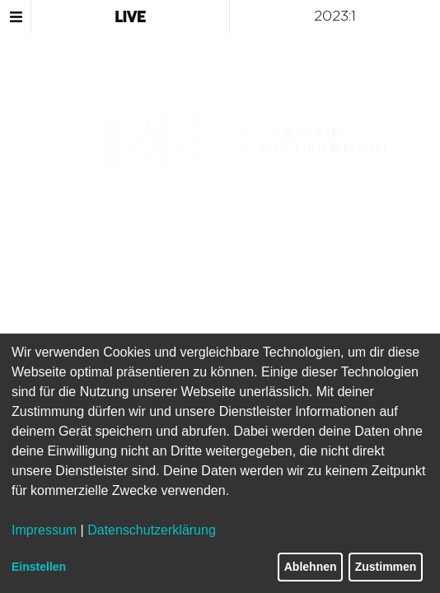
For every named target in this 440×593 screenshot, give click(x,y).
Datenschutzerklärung (151, 530)
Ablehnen (310, 566)
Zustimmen (386, 566)
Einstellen (39, 566)
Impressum (44, 530)
